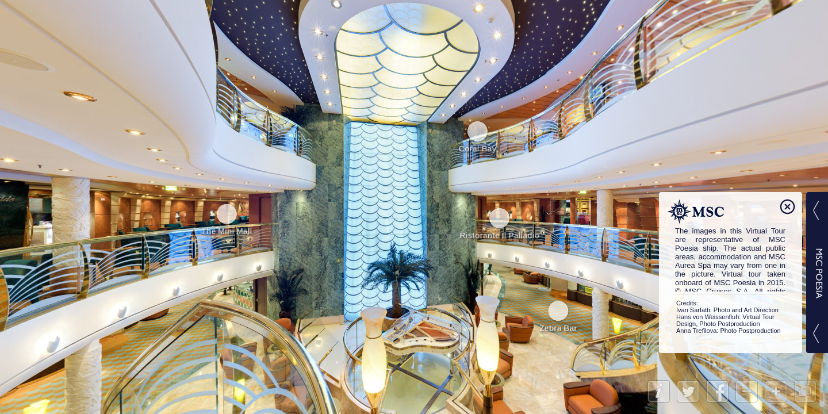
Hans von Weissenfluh (707, 316)
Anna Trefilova (696, 330)
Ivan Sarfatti (693, 309)
